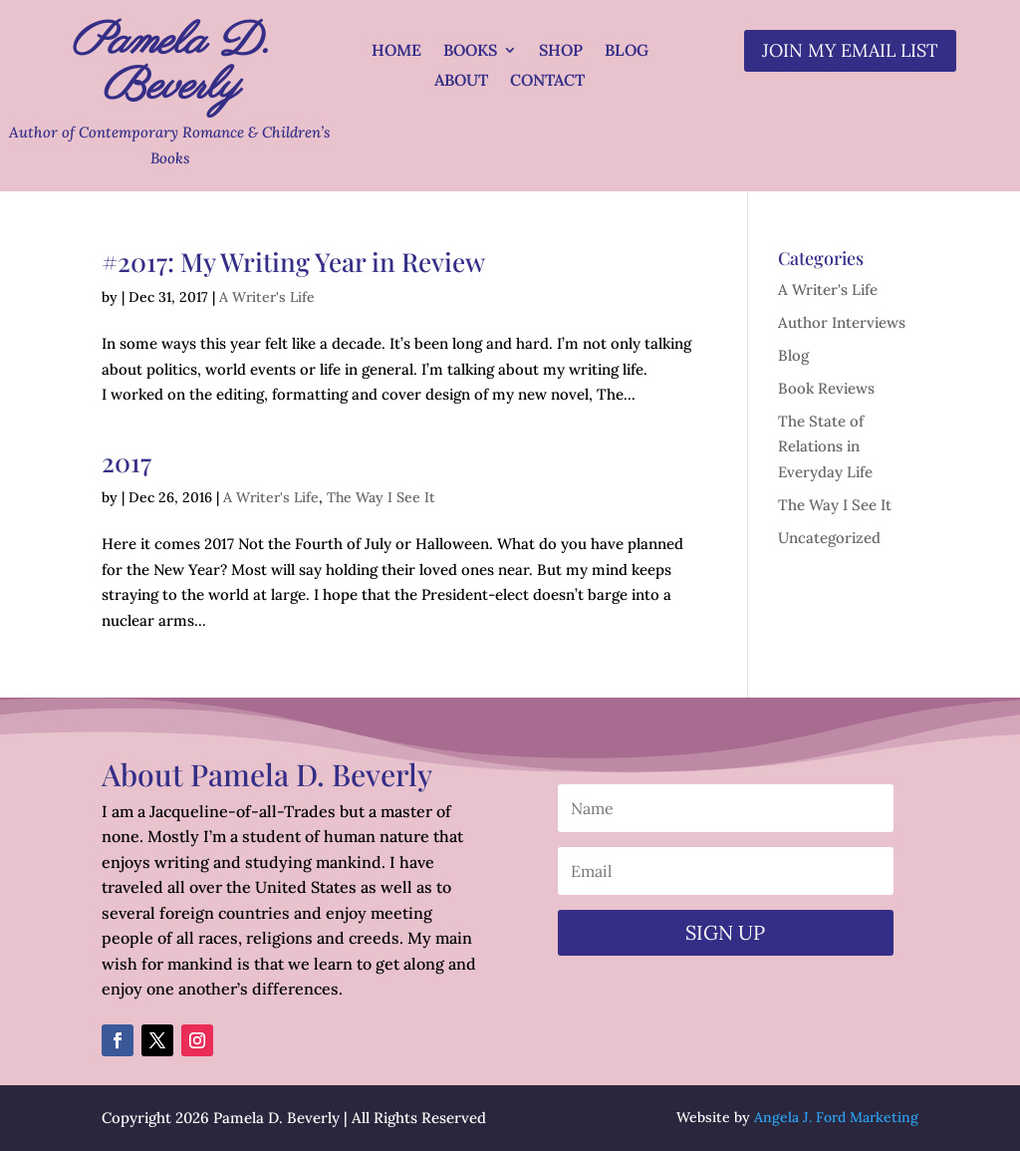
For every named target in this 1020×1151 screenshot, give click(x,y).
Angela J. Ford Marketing (836, 1117)
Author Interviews (841, 322)
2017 (126, 461)
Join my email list (850, 50)
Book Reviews (826, 388)
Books (470, 51)
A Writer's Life (267, 297)
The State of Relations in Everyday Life (825, 446)
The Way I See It (381, 497)
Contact (547, 81)
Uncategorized (829, 537)
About (461, 81)
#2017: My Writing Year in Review (293, 261)
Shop (561, 51)
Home (396, 51)
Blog (626, 51)
